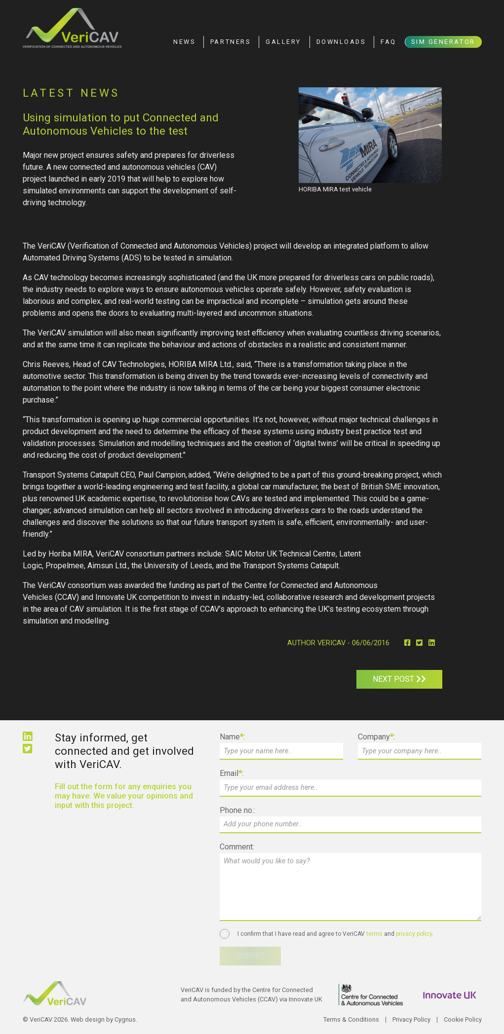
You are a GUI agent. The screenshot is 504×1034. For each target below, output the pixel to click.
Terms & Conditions (351, 1019)
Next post (399, 679)
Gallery (283, 41)
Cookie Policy (463, 1019)
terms (374, 933)
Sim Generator (443, 41)
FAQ (388, 41)
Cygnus (125, 1019)
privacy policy (414, 933)
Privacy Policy (411, 1019)
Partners (230, 41)
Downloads (341, 41)
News (184, 41)
